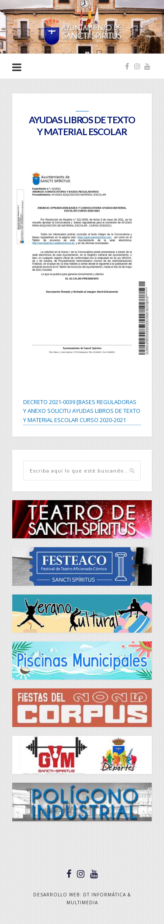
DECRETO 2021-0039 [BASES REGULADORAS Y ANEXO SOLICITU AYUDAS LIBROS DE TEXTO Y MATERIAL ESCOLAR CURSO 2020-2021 (81, 411)
